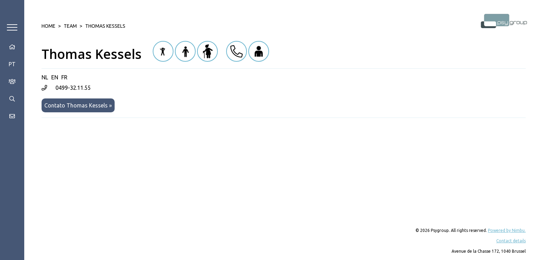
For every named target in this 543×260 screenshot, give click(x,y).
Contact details (511, 241)
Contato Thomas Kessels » (78, 105)
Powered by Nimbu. (507, 230)
